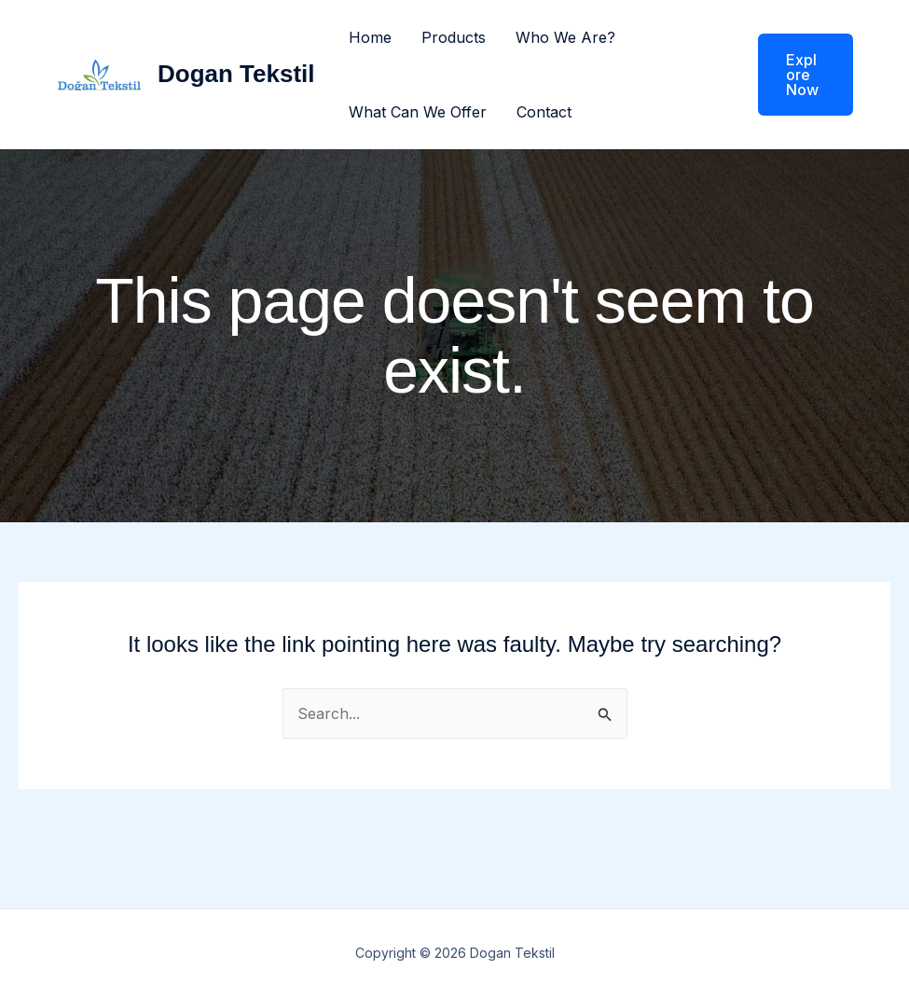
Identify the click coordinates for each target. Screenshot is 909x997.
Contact (544, 112)
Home (370, 37)
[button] (794, 75)
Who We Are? (565, 37)
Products (453, 37)
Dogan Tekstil (236, 74)
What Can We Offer (418, 112)
